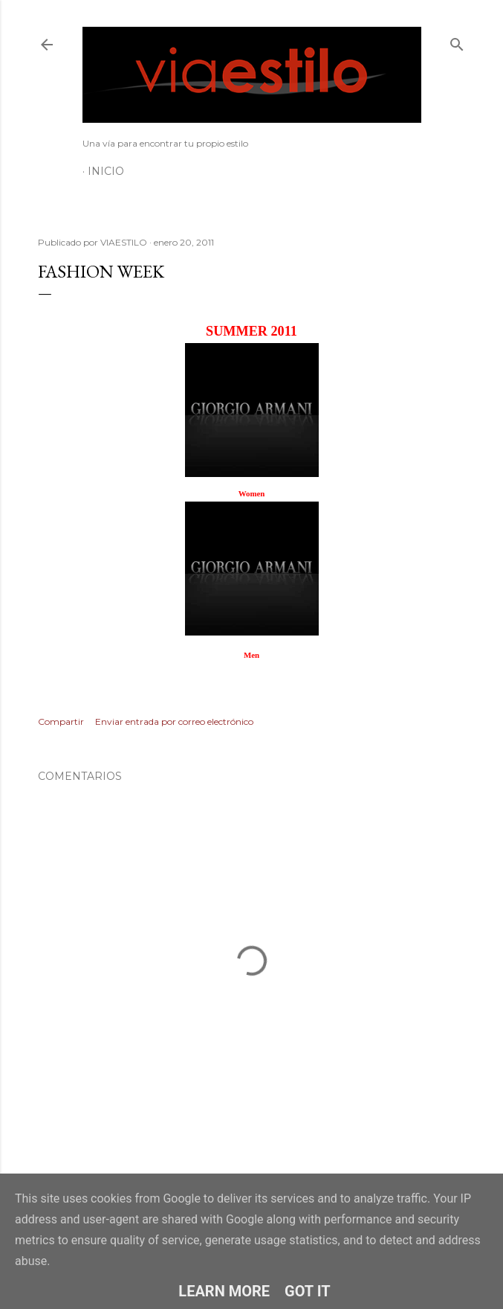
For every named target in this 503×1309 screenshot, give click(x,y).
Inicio (106, 171)
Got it (308, 1291)
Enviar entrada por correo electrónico (174, 721)
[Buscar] (457, 41)
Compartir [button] (61, 721)
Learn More (224, 1291)
